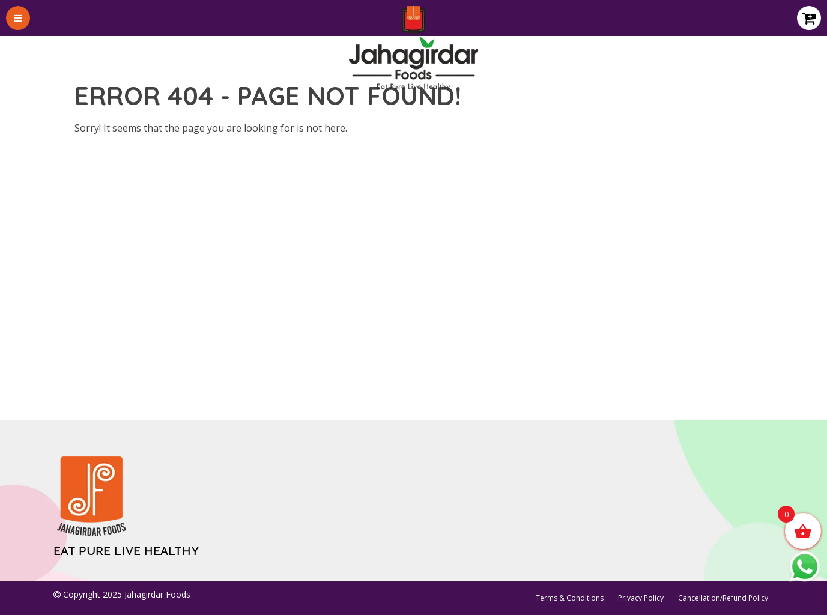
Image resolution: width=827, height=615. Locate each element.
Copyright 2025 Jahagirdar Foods (125, 594)
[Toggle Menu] (18, 18)
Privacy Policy (641, 598)
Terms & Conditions (570, 598)
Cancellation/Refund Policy (723, 598)
